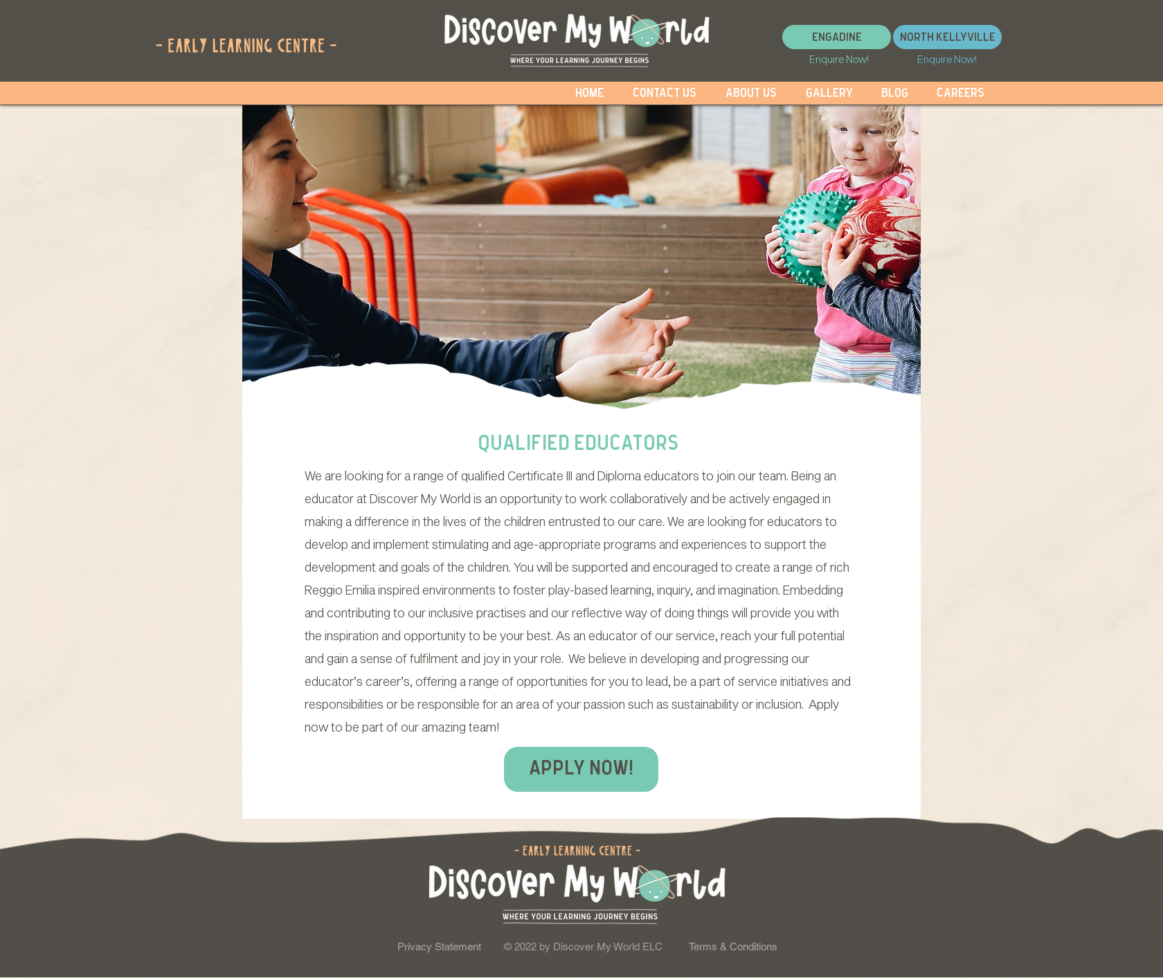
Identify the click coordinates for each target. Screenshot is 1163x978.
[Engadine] (836, 37)
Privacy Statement (439, 946)
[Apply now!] (581, 769)
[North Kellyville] (947, 37)
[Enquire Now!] (839, 59)
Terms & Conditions (733, 946)
